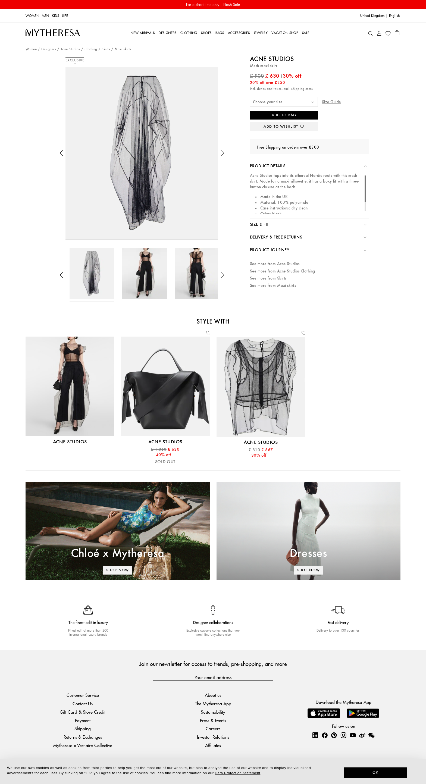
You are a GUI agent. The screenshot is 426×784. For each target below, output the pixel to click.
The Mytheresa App (213, 703)
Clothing (90, 49)
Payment (82, 720)
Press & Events (213, 720)
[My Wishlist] (388, 33)
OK (375, 772)
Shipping (82, 728)
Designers (48, 49)
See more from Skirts (268, 278)
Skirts (106, 49)
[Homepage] (53, 32)
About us (213, 695)
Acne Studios (70, 49)
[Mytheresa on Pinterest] (334, 735)
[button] (61, 153)
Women (32, 16)
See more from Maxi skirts (273, 286)
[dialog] (213, 771)
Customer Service (83, 695)
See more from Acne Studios (274, 264)
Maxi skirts (123, 49)
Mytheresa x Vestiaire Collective (82, 745)
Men (45, 16)
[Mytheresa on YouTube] (352, 735)
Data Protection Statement (237, 773)
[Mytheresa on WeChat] (371, 735)
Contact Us (83, 703)
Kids (55, 16)
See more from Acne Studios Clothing (282, 271)
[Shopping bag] (397, 32)
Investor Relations (213, 737)
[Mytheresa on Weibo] (362, 735)
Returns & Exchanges (83, 737)
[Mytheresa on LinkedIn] (315, 735)
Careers (213, 728)
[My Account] (379, 33)
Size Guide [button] (331, 102)
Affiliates (213, 745)
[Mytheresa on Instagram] (343, 735)
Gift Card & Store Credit (82, 712)
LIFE (65, 16)
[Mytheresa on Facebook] (324, 735)
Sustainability (213, 712)
